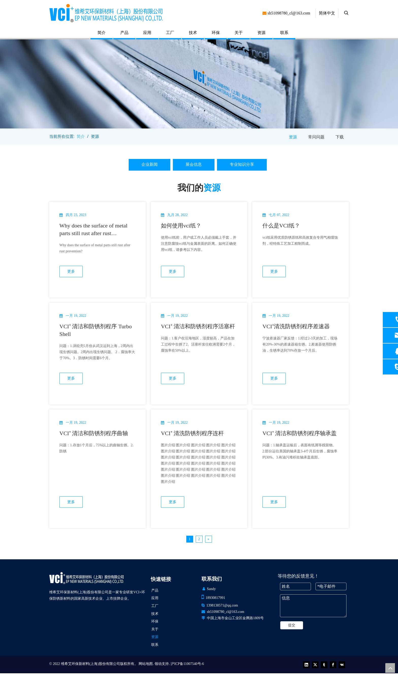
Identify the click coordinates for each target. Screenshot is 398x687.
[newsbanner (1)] (199, 83)
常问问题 (316, 137)
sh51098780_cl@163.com (225, 612)
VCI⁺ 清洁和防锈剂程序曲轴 (93, 433)
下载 (340, 137)
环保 (216, 32)
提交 (291, 625)
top (390, 668)
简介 (101, 32)
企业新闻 (149, 164)
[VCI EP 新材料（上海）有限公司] (86, 578)
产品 (124, 32)
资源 (261, 32)
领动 (158, 664)
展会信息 (194, 164)
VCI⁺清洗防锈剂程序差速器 (296, 326)
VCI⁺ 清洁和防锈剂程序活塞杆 (198, 326)
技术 (193, 32)
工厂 (170, 32)
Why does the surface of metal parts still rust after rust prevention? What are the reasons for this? (96, 229)
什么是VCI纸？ (281, 225)
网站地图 (146, 664)
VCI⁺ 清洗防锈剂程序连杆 (192, 433)
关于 (239, 32)
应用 (147, 32)
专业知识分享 (242, 164)
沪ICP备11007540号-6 (187, 664)
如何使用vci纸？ (181, 225)
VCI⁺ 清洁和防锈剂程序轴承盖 (299, 433)
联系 (284, 32)
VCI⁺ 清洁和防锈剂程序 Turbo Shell (95, 330)
